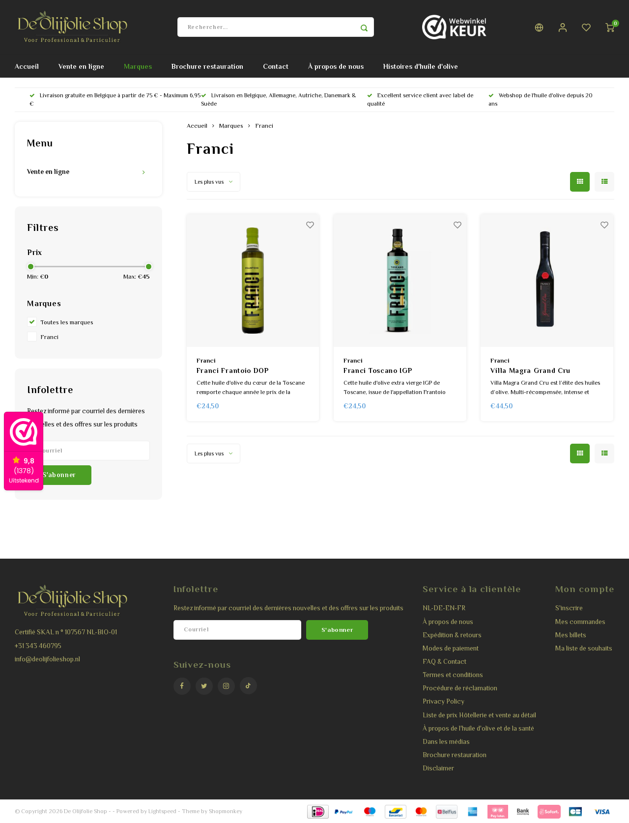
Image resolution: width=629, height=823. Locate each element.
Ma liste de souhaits (583, 648)
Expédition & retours (452, 635)
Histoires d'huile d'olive (420, 66)
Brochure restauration (207, 66)
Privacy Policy (443, 701)
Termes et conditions (453, 675)
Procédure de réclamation (460, 688)
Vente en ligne (81, 66)
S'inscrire (569, 608)
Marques (138, 66)
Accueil (27, 66)
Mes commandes (580, 621)
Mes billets (570, 635)
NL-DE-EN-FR (444, 608)
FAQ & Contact (444, 661)
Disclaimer (438, 768)
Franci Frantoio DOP (233, 370)
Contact (275, 66)
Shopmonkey (225, 811)
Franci (49, 337)
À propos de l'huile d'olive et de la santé (478, 728)
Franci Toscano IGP (377, 370)
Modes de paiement (451, 648)
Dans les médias (446, 741)
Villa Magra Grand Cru (530, 370)
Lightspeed (162, 811)
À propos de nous (336, 66)
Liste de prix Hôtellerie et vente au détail (479, 715)
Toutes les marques (66, 322)
